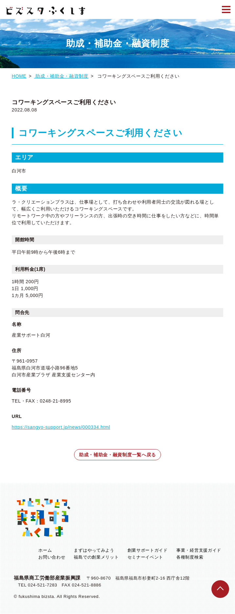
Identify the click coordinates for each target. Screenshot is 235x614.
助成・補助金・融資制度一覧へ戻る (117, 454)
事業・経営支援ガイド (198, 550)
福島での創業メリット (96, 557)
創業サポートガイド (147, 550)
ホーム (45, 550)
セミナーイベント (145, 557)
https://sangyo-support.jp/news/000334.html (61, 427)
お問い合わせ (51, 557)
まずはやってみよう (94, 550)
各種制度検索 (189, 557)
